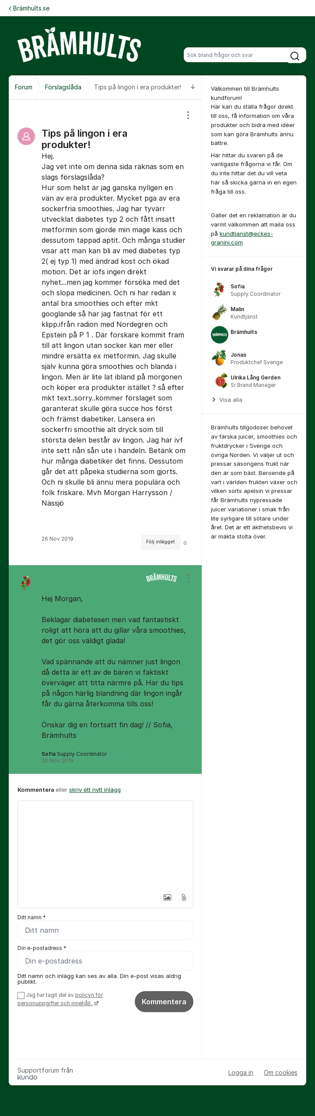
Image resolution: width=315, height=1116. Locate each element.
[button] (164, 897)
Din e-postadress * (42, 948)
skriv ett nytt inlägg (95, 789)
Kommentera (164, 1002)
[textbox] (105, 845)
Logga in (240, 1072)
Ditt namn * (32, 917)
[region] (105, 332)
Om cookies (281, 1072)
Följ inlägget (160, 542)
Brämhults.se (29, 8)
